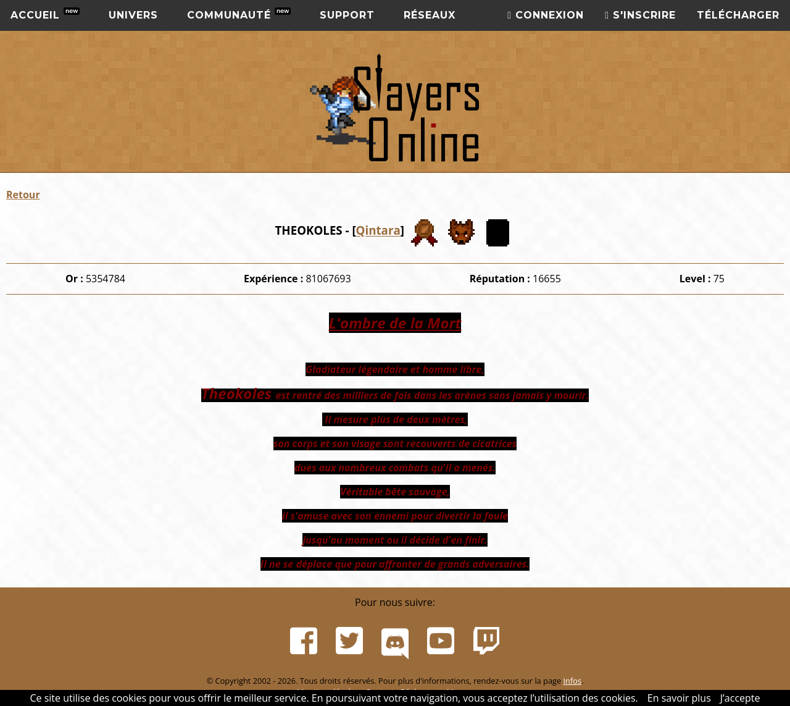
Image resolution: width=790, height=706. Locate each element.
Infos (572, 680)
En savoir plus (679, 698)
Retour (23, 194)
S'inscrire (640, 15)
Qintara (378, 230)
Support (347, 15)
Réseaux (429, 15)
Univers (133, 15)
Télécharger (738, 15)
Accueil (45, 14)
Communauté (239, 14)
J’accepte (740, 698)
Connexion (545, 15)
